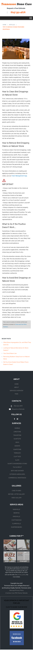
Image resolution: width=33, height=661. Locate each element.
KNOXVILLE (16, 516)
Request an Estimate (18, 409)
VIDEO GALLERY (16, 498)
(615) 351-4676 (18, 12)
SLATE (17, 460)
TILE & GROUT (17, 467)
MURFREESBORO (16, 527)
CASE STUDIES (16, 490)
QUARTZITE (17, 439)
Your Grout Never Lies (10, 353)
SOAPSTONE (17, 449)
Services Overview (16, 390)
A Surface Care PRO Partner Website (16, 593)
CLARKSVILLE (16, 523)
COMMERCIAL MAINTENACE (17, 478)
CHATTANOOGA (16, 520)
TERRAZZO (17, 453)
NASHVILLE (16, 509)
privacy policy (21, 574)
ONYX (17, 442)
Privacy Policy (19, 590)
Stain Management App (19, 176)
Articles (12, 24)
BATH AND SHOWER (17, 470)
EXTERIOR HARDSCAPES (17, 474)
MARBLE (17, 428)
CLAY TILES (17, 456)
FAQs (16, 394)
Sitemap (11, 590)
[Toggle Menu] (30, 18)
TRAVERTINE (17, 435)
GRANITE (17, 446)
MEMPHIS (16, 513)
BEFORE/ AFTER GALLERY (16, 494)
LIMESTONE (17, 432)
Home (4, 24)
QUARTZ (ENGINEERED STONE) (17, 463)
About (16, 387)
